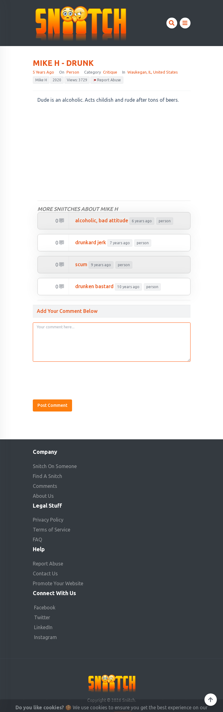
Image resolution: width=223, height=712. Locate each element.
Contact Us (45, 573)
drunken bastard (94, 286)
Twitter (42, 617)
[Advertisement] (114, 152)
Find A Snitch (47, 476)
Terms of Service (51, 529)
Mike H (41, 80)
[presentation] (80, 379)
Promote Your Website (58, 583)
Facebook (44, 607)
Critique (110, 72)
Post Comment (52, 405)
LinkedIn (43, 627)
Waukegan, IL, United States (152, 72)
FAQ (37, 539)
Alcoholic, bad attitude (101, 220)
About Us (43, 496)
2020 (57, 80)
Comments (45, 486)
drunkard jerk (90, 242)
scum (81, 264)
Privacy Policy (48, 519)
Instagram (45, 637)
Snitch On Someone (55, 466)
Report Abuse (107, 80)
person (72, 72)
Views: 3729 (77, 80)
